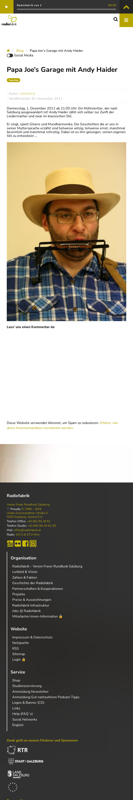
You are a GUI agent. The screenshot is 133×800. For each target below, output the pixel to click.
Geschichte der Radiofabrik (32, 583)
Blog (19, 50)
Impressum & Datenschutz (32, 637)
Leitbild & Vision (24, 572)
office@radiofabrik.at (27, 530)
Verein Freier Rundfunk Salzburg (28, 505)
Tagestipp (13, 80)
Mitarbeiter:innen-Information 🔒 (37, 616)
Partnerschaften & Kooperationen (37, 588)
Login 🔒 (19, 659)
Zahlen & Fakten (24, 577)
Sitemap (18, 654)
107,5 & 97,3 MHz (28, 535)
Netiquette (20, 643)
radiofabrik (27, 93)
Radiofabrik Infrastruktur (30, 605)
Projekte (18, 594)
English (17, 725)
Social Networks (24, 719)
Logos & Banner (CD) (28, 702)
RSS (15, 648)
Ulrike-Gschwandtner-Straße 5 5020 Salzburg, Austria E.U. (27, 515)
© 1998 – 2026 (31, 509)
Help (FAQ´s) (22, 713)
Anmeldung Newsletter (30, 691)
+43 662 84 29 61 (38, 521)
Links (16, 708)
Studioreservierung (27, 686)
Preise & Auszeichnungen (31, 599)
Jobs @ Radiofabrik (26, 611)
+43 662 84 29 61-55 (41, 526)
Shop (16, 680)
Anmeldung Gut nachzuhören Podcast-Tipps (46, 697)
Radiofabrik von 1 (29, 5)
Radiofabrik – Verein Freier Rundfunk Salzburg (47, 566)
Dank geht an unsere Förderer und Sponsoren (42, 740)
